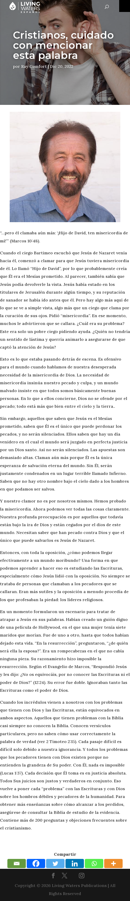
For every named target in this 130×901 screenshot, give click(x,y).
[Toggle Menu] (124, 6)
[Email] (16, 863)
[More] (113, 863)
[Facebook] (36, 863)
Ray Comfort (34, 66)
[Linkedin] (74, 863)
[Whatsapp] (94, 863)
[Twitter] (55, 863)
